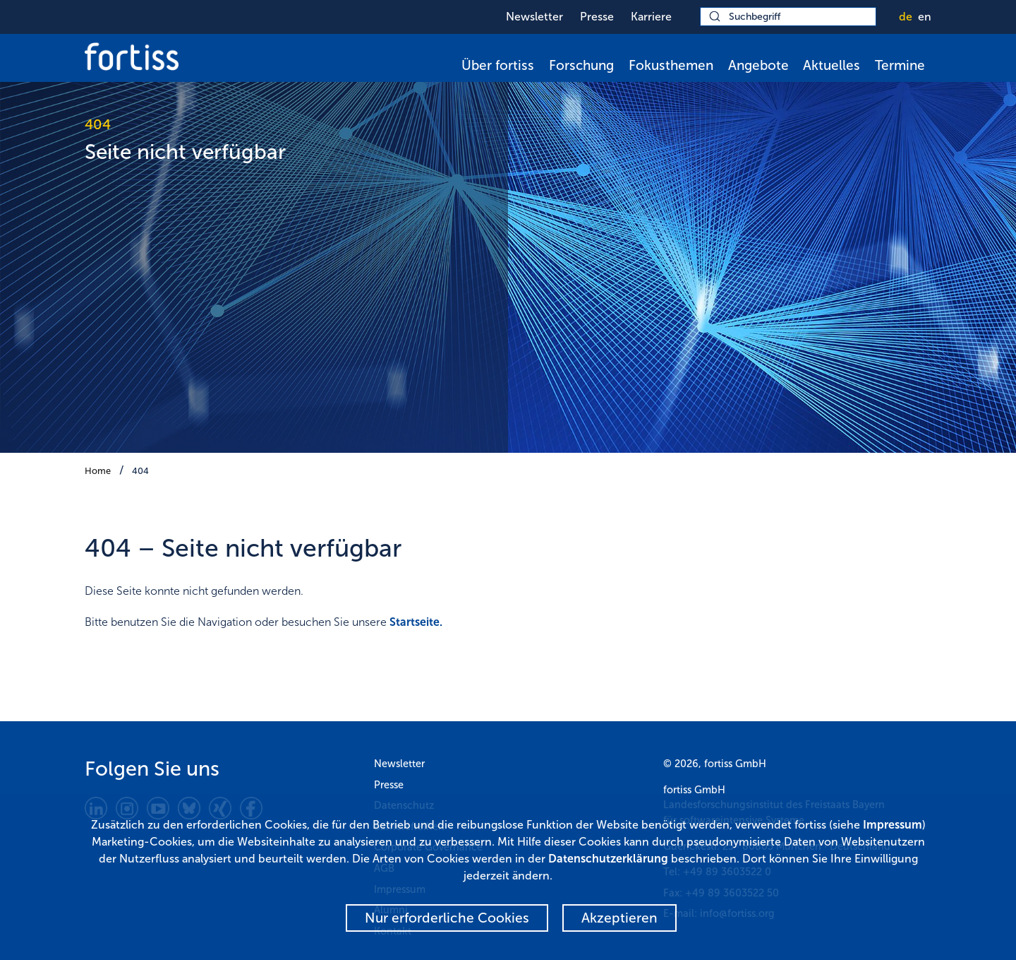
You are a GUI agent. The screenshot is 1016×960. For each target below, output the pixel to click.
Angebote (758, 65)
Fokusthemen (671, 65)
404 (140, 471)
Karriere (651, 16)
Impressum (892, 824)
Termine (900, 65)
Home (98, 471)
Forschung (581, 65)
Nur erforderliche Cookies (447, 918)
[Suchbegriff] (788, 16)
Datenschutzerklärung (608, 858)
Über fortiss (497, 65)
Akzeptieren (619, 918)
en (924, 16)
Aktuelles (831, 65)
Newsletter (534, 16)
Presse (597, 16)
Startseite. (415, 622)
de (905, 16)
